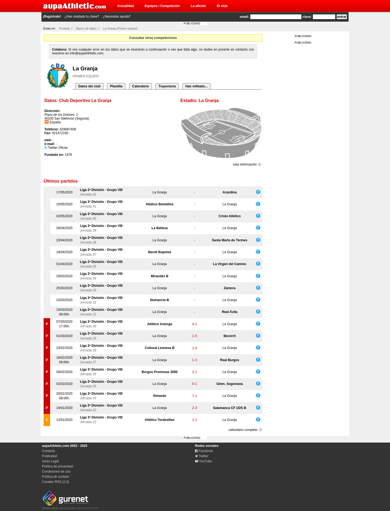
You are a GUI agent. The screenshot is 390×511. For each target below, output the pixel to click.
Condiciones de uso (56, 471)
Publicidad (49, 456)
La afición (198, 6)
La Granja (159, 192)
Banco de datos (86, 28)
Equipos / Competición (162, 6)
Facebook (204, 451)
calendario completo (243, 430)
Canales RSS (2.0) (55, 482)
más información (245, 164)
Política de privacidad (57, 466)
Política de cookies (55, 477)
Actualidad (125, 6)
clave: (307, 17)
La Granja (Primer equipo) (120, 28)
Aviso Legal (50, 461)
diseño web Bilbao (70, 507)
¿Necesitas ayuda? (117, 16)
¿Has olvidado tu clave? (81, 16)
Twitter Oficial (55, 148)
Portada (64, 28)
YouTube (203, 461)
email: (244, 17)
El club (222, 6)
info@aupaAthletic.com (86, 53)
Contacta (48, 451)
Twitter (201, 456)
